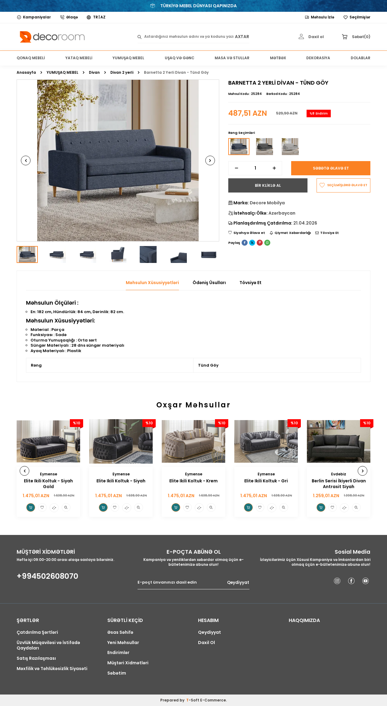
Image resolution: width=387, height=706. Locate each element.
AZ (103, 17)
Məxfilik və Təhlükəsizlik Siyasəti (52, 669)
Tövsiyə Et (327, 233)
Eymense (48, 474)
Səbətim (116, 673)
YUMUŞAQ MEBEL (128, 57)
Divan (94, 72)
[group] (118, 160)
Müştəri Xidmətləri (127, 663)
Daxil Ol (206, 643)
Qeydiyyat (237, 583)
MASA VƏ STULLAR (232, 57)
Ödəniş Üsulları (209, 283)
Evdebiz (338, 474)
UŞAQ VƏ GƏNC (179, 57)
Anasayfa (26, 72)
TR (95, 17)
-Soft (193, 700)
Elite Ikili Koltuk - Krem (193, 481)
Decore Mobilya (267, 203)
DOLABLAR (360, 57)
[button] (31, 160)
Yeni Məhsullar (123, 643)
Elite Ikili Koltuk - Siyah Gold (48, 484)
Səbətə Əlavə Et (330, 168)
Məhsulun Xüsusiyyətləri (152, 283)
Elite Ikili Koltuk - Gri (266, 481)
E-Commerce (213, 700)
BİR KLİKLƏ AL (268, 185)
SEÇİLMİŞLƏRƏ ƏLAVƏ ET (343, 185)
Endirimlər (118, 653)
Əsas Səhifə (120, 632)
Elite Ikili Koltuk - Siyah (120, 481)
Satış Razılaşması (36, 658)
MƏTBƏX (278, 57)
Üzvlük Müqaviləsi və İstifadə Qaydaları (48, 645)
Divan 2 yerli (121, 72)
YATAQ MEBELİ (78, 57)
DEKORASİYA (318, 57)
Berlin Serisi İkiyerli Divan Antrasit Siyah (339, 484)
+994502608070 (47, 576)
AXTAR (242, 37)
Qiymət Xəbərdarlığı (290, 233)
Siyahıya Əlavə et (246, 233)
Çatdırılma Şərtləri (37, 632)
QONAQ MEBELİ (31, 57)
